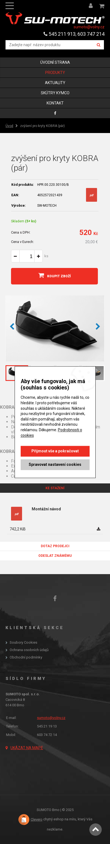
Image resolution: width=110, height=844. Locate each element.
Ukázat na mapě (26, 748)
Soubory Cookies (23, 642)
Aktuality (55, 83)
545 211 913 (60, 34)
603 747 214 (90, 34)
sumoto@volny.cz (89, 27)
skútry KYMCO (55, 93)
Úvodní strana (55, 62)
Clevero (36, 819)
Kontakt (55, 103)
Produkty (55, 72)
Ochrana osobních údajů (29, 650)
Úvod (9, 126)
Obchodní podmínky (26, 657)
